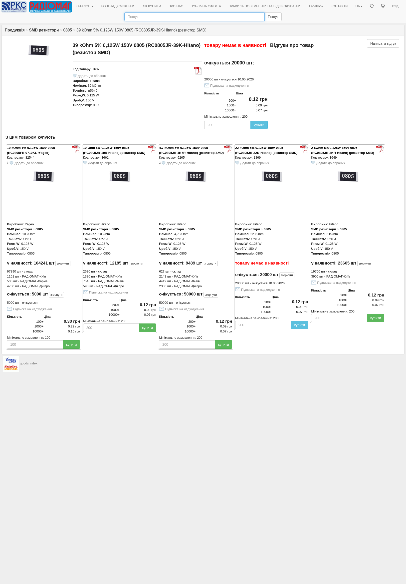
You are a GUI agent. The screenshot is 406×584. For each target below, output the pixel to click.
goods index (28, 363)
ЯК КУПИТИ (152, 6)
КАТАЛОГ (84, 6)
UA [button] (358, 6)
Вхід (395, 6)
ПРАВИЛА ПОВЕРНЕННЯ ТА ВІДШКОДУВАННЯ (264, 6)
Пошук (273, 17)
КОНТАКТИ (339, 6)
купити (259, 125)
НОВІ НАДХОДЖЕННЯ (118, 6)
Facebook (316, 6)
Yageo (29, 224)
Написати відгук (383, 43)
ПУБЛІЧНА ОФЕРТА (206, 6)
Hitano (95, 81)
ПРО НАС (176, 6)
